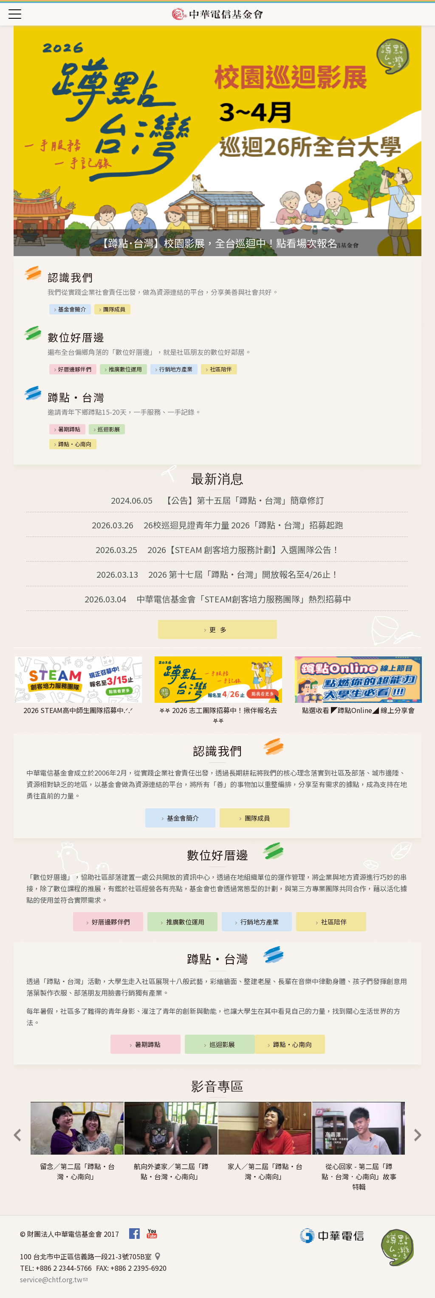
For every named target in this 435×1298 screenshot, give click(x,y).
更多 (220, 629)
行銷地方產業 (175, 369)
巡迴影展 (109, 429)
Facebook (134, 1233)
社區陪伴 (221, 369)
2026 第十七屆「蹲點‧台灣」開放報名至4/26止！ (217, 574)
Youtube (152, 1233)
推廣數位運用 (125, 369)
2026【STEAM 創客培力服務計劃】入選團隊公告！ (218, 549)
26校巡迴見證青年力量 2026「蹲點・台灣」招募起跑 (217, 525)
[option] (217, 141)
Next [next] (417, 1135)
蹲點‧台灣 (397, 1247)
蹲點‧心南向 (74, 444)
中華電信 (332, 1235)
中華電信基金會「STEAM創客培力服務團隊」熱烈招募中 (218, 599)
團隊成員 (114, 309)
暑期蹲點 (69, 429)
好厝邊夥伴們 (74, 369)
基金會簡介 (72, 309)
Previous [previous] (18, 1135)
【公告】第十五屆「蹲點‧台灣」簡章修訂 (217, 500)
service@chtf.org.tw (54, 1279)
